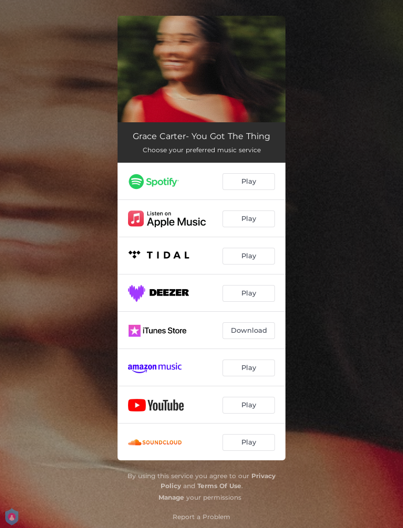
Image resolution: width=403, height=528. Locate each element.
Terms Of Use (219, 486)
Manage (171, 497)
